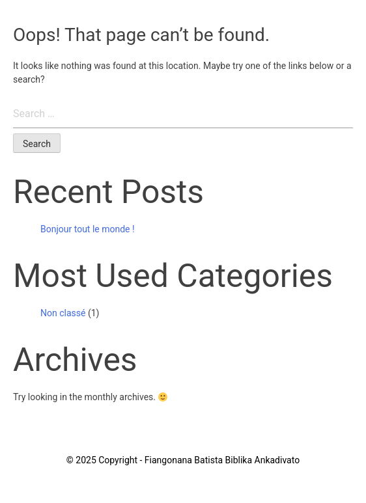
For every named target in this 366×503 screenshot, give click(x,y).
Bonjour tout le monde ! (87, 229)
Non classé (62, 313)
